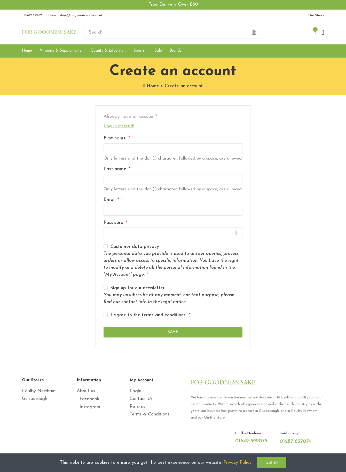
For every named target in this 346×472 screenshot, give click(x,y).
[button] (32, 15)
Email (110, 200)
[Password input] (173, 232)
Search (254, 32)
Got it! (271, 463)
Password (114, 223)
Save (173, 332)
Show (236, 232)
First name (116, 138)
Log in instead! (119, 126)
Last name (116, 169)
